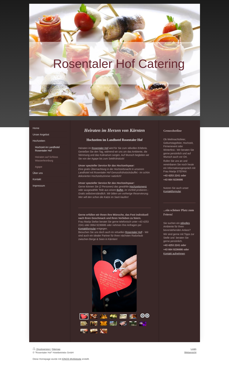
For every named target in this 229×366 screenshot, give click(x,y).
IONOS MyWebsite (71, 359)
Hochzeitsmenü (138, 186)
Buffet (120, 190)
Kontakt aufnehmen (174, 253)
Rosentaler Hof (100, 148)
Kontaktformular (87, 228)
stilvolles (185, 223)
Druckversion (42, 349)
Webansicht (190, 352)
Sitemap (56, 349)
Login (193, 349)
